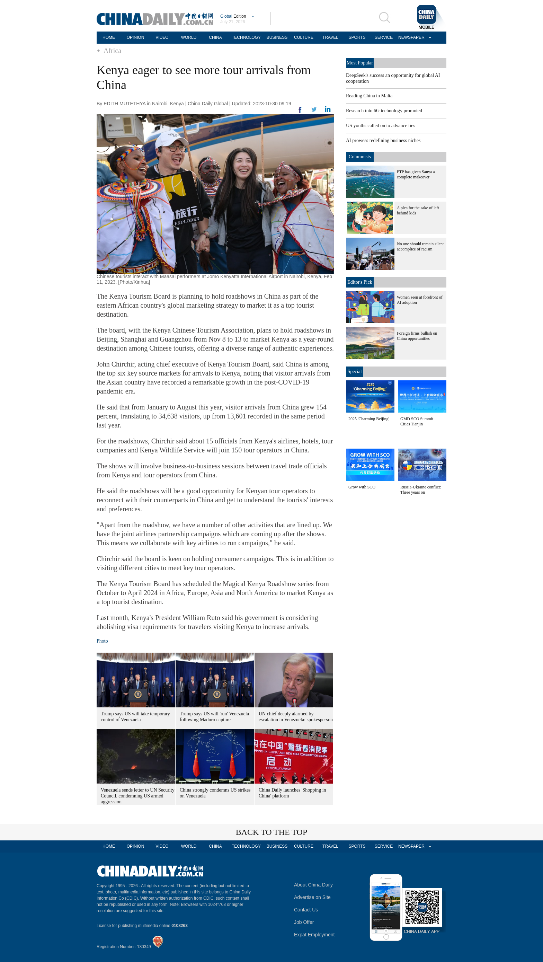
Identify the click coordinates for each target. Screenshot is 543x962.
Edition (233, 16)
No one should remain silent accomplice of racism (420, 246)
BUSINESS (277, 37)
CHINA (215, 37)
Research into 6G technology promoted (384, 110)
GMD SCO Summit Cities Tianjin (416, 421)
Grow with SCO (361, 487)
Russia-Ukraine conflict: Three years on (420, 490)
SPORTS (356, 37)
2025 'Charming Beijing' (368, 418)
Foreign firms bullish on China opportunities (417, 336)
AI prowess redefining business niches (383, 140)
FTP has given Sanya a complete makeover (416, 174)
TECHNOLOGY (246, 37)
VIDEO (161, 37)
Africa (112, 50)
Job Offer (304, 922)
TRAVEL (330, 37)
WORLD (189, 37)
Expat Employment (314, 934)
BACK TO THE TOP (272, 832)
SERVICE (384, 37)
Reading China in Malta (369, 95)
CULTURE (303, 37)
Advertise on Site (312, 897)
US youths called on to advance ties (380, 125)
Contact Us (306, 909)
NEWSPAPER (410, 37)
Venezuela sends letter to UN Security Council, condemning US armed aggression (138, 795)
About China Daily (313, 885)
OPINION (135, 37)
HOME (109, 37)
